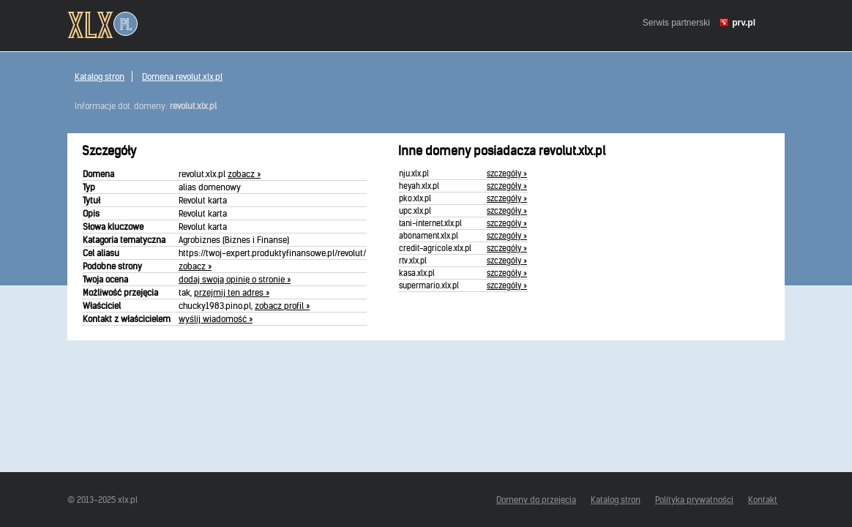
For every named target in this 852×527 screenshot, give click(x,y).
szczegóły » (507, 173)
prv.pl (743, 23)
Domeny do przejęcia (536, 499)
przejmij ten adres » (231, 292)
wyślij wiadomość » (216, 318)
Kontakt (762, 499)
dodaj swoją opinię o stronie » (235, 279)
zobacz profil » (282, 305)
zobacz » (244, 173)
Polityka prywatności (694, 499)
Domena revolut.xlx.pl (182, 76)
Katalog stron (99, 76)
